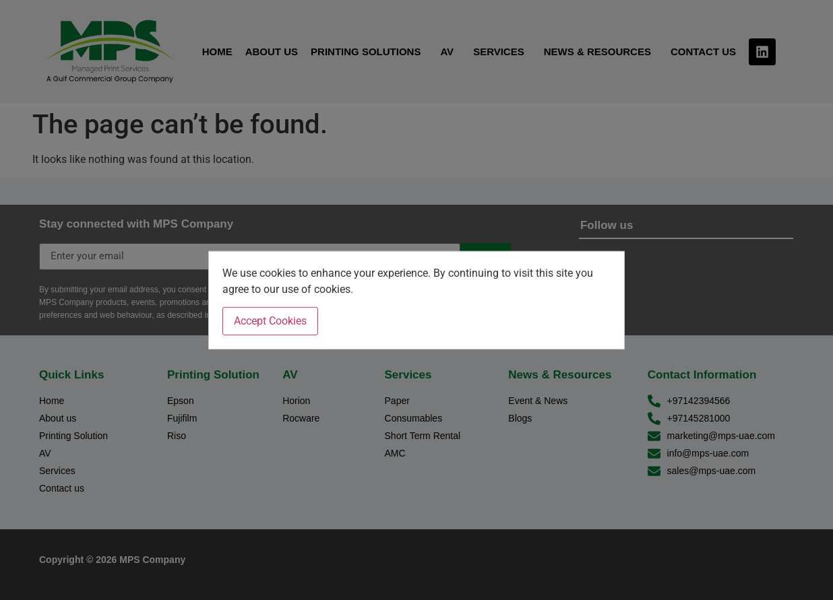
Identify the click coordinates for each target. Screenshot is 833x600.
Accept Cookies (270, 320)
